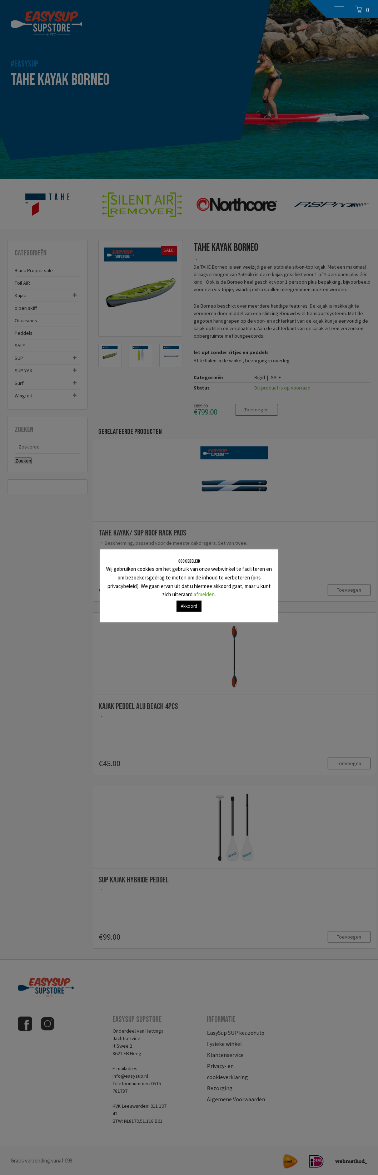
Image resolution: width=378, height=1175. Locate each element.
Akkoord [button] (189, 606)
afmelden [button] (204, 594)
